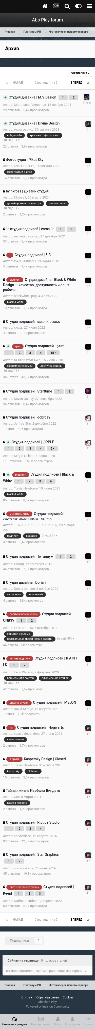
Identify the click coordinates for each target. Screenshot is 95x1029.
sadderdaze (22, 836)
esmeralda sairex (26, 236)
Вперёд (76, 82)
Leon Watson (23, 672)
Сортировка (80, 73)
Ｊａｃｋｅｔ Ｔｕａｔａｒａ (36, 525)
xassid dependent (27, 734)
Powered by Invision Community (47, 1006)
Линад (19, 564)
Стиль (26, 997)
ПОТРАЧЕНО (23, 628)
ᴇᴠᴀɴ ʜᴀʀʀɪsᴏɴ (25, 261)
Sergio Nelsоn (24, 456)
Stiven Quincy (23, 399)
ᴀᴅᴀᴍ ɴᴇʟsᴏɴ (23, 868)
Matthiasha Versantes (30, 105)
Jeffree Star (22, 423)
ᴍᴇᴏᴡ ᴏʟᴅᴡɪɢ (23, 129)
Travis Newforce (26, 488)
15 (53, 353)
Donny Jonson (24, 589)
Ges (17, 797)
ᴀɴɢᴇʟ (18, 327)
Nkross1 (20, 197)
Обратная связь (47, 997)
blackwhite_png (25, 296)
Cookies (68, 997)
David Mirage (23, 709)
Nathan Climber (25, 901)
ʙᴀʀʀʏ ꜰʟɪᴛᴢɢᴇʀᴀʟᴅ (27, 360)
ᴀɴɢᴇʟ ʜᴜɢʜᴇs (24, 166)
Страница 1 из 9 (47, 82)
